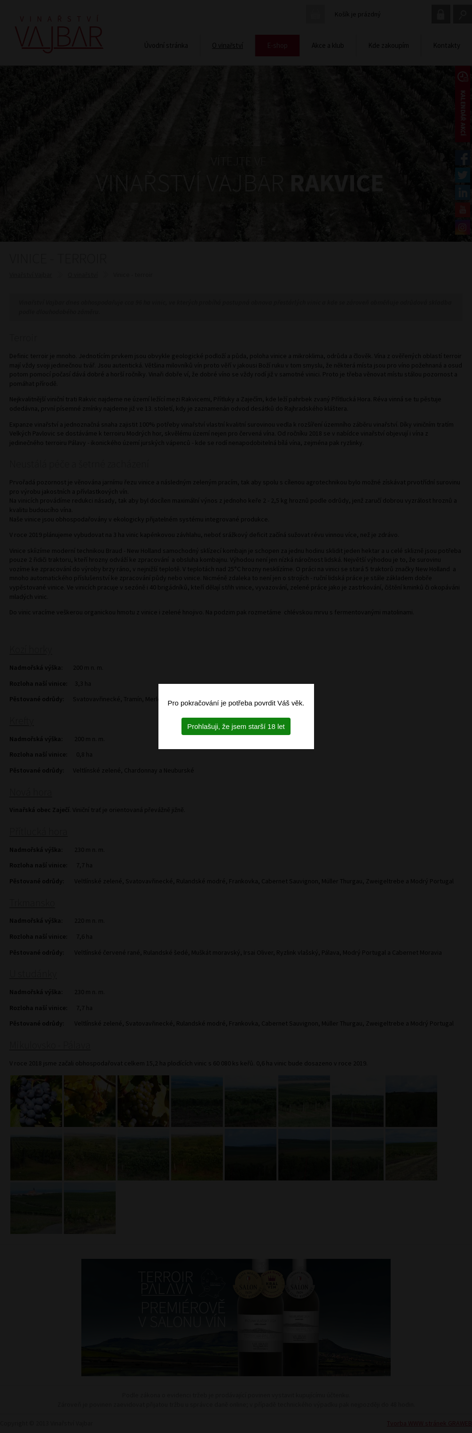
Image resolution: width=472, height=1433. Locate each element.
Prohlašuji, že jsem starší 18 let (236, 726)
